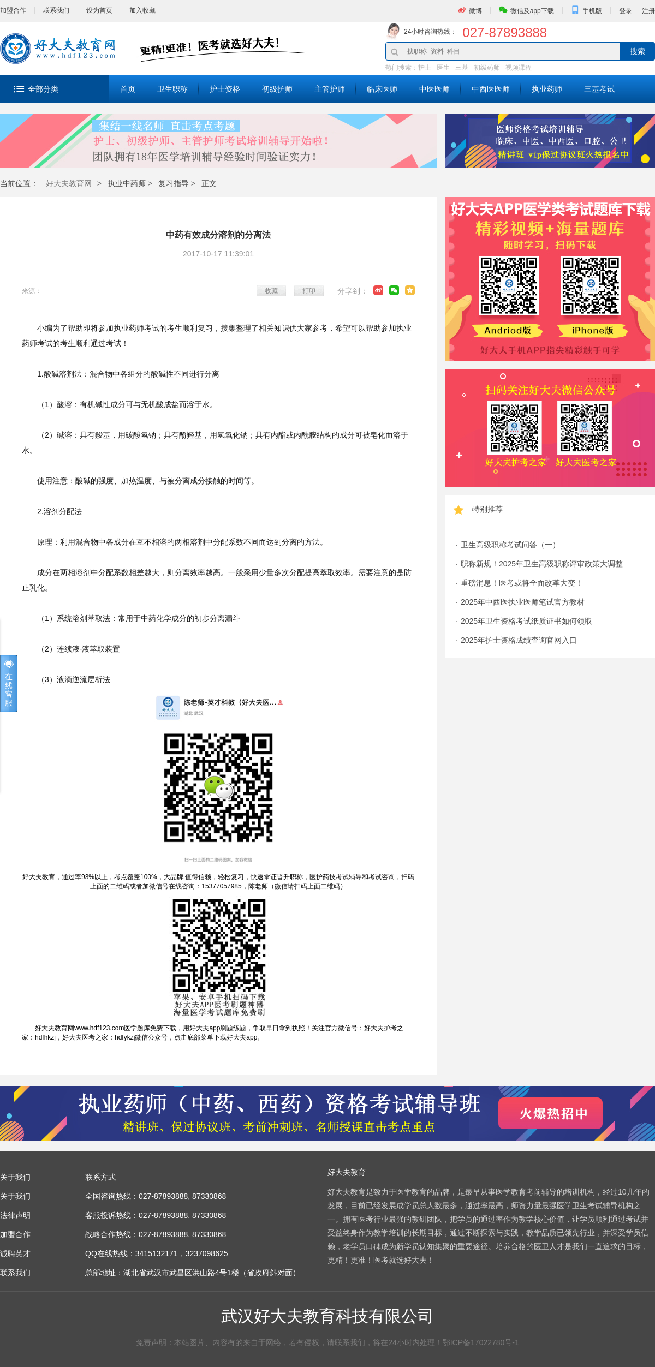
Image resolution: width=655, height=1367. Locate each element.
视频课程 (518, 67)
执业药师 (547, 89)
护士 (424, 67)
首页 (127, 89)
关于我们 (15, 1196)
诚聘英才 (15, 1253)
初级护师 (277, 89)
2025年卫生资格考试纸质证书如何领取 (526, 621)
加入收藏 (142, 10)
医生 (443, 67)
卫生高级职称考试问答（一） (510, 544)
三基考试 (599, 89)
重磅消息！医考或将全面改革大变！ (522, 582)
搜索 (637, 51)
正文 (209, 183)
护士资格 (225, 89)
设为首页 (99, 10)
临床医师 (382, 89)
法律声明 (15, 1215)
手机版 (592, 11)
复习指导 (173, 183)
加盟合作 (13, 10)
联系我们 (56, 10)
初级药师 (487, 67)
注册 (648, 11)
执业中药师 (127, 183)
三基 (461, 67)
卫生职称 (172, 89)
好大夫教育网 (69, 183)
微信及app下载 (532, 11)
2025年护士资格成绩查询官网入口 (519, 640)
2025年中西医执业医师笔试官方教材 (523, 602)
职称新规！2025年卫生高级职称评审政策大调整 (542, 563)
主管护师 (329, 89)
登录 (625, 11)
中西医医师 (491, 89)
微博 (475, 11)
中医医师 (434, 89)
